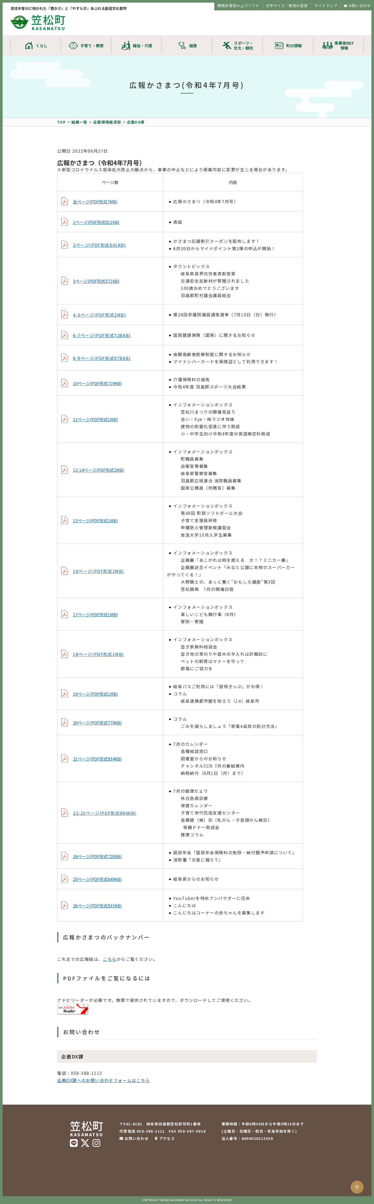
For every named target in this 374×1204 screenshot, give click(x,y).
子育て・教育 (92, 45)
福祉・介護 (142, 45)
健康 (193, 45)
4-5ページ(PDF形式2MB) (99, 315)
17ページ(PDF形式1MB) (95, 614)
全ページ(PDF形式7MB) (95, 202)
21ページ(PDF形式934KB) (97, 759)
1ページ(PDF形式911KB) (96, 222)
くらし (42, 45)
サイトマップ (325, 5)
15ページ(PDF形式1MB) (95, 520)
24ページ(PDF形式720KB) (97, 856)
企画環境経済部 (107, 122)
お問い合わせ (359, 5)
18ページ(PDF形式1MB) (98, 654)
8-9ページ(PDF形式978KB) (102, 358)
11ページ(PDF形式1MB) (95, 419)
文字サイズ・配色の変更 (287, 5)
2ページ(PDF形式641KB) (99, 245)
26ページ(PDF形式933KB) (97, 905)
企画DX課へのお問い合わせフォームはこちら (103, 1080)
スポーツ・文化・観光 (243, 45)
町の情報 (294, 45)
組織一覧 (79, 122)
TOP (61, 122)
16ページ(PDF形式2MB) (98, 571)
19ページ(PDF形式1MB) (95, 694)
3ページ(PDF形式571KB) (96, 281)
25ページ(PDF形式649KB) (97, 879)
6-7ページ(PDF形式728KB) (102, 335)
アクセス (167, 1138)
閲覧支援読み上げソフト (238, 5)
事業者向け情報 (344, 45)
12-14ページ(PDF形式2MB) (98, 470)
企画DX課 (136, 122)
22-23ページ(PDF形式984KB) (104, 813)
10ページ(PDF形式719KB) (97, 383)
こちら (110, 959)
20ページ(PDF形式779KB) (97, 723)
